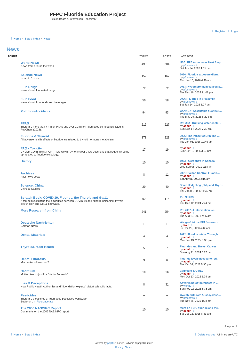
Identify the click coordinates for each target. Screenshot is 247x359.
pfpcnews (189, 65)
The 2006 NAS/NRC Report (41, 308)
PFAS (25, 123)
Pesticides (28, 295)
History (26, 161)
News (13, 49)
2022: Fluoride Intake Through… (200, 234)
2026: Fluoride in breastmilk (197, 98)
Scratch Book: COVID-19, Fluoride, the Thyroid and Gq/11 (64, 197)
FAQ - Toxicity (31, 148)
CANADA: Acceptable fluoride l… (201, 110)
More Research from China (41, 210)
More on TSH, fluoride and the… (200, 307)
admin (187, 125)
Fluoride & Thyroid (35, 136)
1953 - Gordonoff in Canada (197, 160)
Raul (186, 225)
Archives (27, 173)
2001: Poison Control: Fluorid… (200, 172)
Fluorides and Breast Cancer (198, 246)
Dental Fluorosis (33, 259)
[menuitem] (232, 31)
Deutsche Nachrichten (37, 222)
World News (30, 63)
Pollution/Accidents (35, 111)
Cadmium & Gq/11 (191, 270)
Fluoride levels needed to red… (199, 258)
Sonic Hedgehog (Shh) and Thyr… (201, 185)
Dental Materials (33, 235)
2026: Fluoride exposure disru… (200, 74)
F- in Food (28, 99)
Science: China (32, 185)
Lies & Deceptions (34, 283)
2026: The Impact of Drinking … (200, 135)
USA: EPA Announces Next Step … (202, 62)
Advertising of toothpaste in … (199, 282)
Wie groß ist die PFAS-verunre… (200, 222)
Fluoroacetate (43, 301)
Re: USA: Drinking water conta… (200, 123)
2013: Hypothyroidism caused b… (201, 86)
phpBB (111, 343)
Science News (31, 75)
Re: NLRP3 (187, 197)
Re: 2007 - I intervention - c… (198, 210)
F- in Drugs (29, 87)
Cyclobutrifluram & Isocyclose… (200, 295)
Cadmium (28, 271)
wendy (187, 285)
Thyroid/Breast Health (37, 247)
